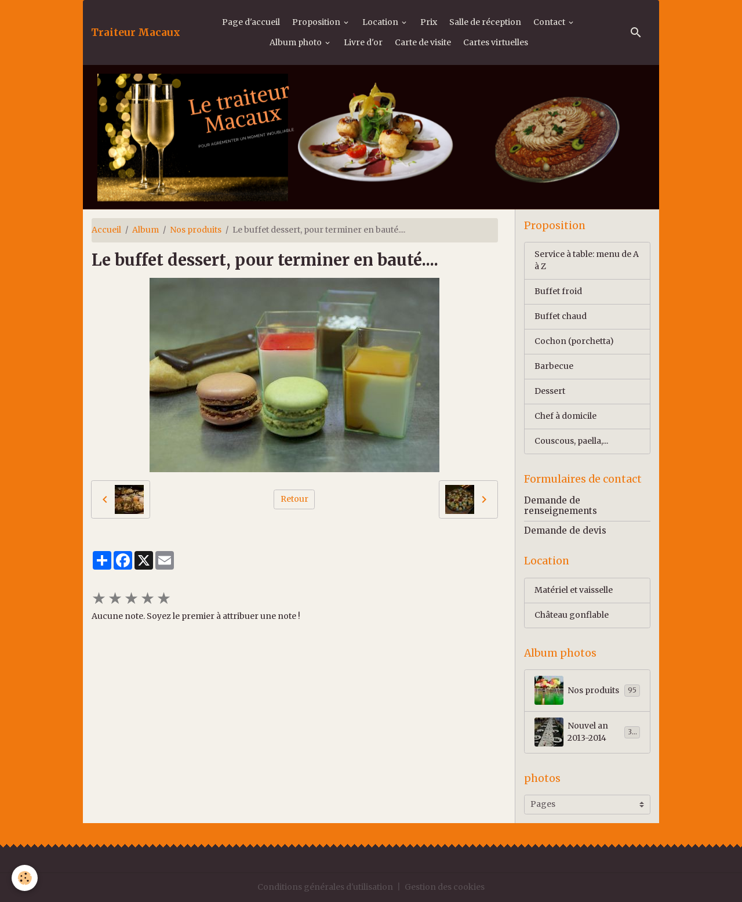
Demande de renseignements (560, 505)
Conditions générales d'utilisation (325, 887)
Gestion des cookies (445, 887)
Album (145, 229)
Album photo (296, 42)
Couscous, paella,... (571, 441)
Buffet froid (558, 291)
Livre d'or (363, 42)
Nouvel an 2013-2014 (587, 732)
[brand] (135, 32)
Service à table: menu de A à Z (586, 260)
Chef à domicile (565, 416)
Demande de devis (565, 530)
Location (381, 22)
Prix (428, 22)
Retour (294, 499)
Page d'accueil (251, 22)
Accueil (106, 229)
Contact (550, 22)
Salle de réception (485, 22)
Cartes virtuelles (495, 42)
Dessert (549, 391)
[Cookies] (25, 878)
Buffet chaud (560, 316)
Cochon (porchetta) (574, 341)
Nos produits (195, 229)
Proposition (317, 22)
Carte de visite (423, 42)
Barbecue (553, 366)
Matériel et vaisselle (573, 590)
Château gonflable (571, 615)
